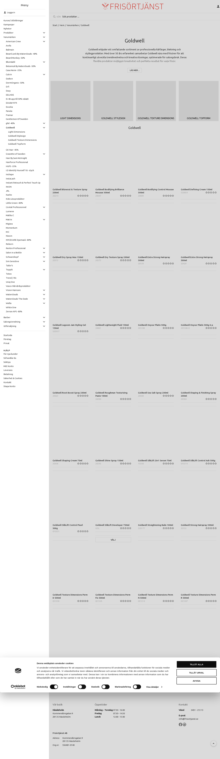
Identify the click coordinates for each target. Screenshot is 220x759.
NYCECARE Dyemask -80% (18, 240)
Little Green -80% (14, 203)
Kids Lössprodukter (15, 199)
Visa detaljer (152, 753)
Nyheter (8, 28)
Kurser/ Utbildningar (13, 20)
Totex (9, 274)
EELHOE (10, 95)
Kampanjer (9, 24)
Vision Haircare (13, 290)
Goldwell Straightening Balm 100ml (155, 525)
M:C (7, 232)
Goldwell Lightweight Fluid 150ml (112, 325)
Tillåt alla (196, 731)
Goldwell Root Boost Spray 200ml (69, 393)
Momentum (11, 228)
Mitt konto (9, 366)
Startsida (8, 335)
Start (55, 25)
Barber (7, 317)
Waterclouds (12, 294)
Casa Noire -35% (14, 70)
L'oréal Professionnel (16, 207)
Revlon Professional (16, 248)
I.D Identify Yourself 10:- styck (20, 170)
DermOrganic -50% (15, 83)
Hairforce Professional (17, 162)
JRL (7, 191)
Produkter (8, 32)
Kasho (9, 195)
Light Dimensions (16, 132)
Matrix (9, 219)
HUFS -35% (11, 166)
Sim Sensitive (12, 261)
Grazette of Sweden (15, 154)
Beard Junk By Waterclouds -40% (21, 54)
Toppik (9, 269)
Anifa (8, 45)
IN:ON (9, 187)
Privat (6, 343)
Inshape (10, 174)
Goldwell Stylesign (17, 136)
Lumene (10, 211)
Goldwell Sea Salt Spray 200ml (153, 393)
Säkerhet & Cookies (13, 378)
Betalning (8, 374)
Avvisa (196, 747)
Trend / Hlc (11, 278)
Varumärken (10, 37)
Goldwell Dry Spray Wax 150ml (68, 257)
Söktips (7, 362)
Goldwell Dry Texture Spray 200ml (112, 257)
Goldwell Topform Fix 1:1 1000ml (111, 662)
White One (11, 307)
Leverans (8, 370)
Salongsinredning (12, 322)
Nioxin (9, 236)
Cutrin (9, 74)
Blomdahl (10, 62)
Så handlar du (10, 358)
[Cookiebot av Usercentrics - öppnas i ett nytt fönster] (18, 753)
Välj (113, 540)
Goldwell (10, 127)
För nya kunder (11, 354)
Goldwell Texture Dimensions (22, 140)
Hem (62, 25)
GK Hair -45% (12, 150)
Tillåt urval (196, 739)
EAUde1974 (11, 103)
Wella (8, 303)
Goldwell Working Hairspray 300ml (155, 662)
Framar (9, 115)
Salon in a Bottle (14, 252)
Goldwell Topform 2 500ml (66, 662)
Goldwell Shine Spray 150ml (109, 460)
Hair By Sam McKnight (16, 158)
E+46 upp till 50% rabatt (17, 99)
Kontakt (7, 382)
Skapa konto (9, 386)
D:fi (7, 86)
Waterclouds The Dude (17, 299)
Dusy (8, 91)
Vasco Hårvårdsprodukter (18, 286)
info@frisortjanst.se (188, 719)
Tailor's (9, 265)
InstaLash (10, 178)
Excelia (9, 107)
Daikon (9, 78)
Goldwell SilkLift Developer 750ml (112, 525)
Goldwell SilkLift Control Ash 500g (198, 460)
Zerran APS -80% (14, 311)
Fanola (9, 111)
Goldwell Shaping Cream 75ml (67, 460)
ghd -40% (10, 123)
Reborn (9, 244)
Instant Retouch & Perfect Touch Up (23, 182)
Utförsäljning (10, 326)
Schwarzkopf (12, 257)
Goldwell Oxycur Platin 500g (152, 325)
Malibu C (10, 215)
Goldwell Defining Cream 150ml (196, 189)
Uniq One (10, 282)
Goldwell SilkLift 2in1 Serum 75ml (154, 460)
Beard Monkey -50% (15, 58)
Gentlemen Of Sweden (17, 119)
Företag (7, 339)
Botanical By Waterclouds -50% (21, 66)
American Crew (13, 41)
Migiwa (9, 224)
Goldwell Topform (17, 144)
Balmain (10, 50)
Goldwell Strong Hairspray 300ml (197, 525)
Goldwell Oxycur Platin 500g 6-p (197, 325)
